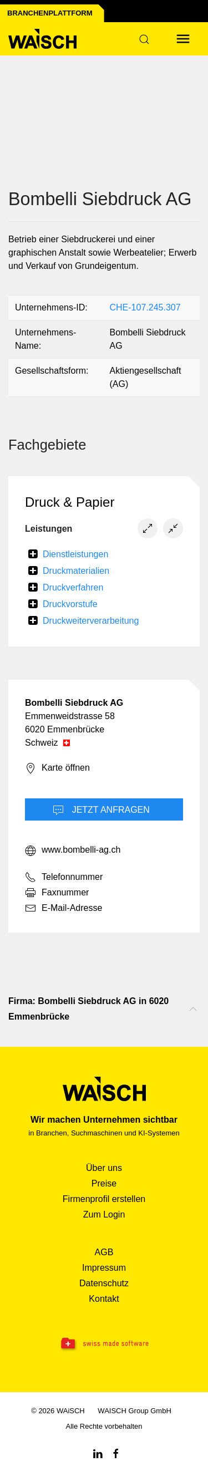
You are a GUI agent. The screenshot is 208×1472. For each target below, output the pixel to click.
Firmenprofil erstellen (104, 1199)
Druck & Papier (69, 502)
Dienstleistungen (75, 554)
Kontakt (104, 1298)
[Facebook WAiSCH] (115, 1453)
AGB (104, 1252)
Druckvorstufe (70, 604)
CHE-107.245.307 (145, 307)
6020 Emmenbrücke (64, 729)
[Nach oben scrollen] (193, 1009)
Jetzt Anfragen (101, 810)
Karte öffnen (57, 768)
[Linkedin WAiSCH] (97, 1453)
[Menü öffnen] (183, 39)
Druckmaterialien (76, 570)
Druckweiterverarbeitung (91, 620)
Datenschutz (104, 1283)
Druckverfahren (73, 587)
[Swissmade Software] (104, 1344)
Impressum (104, 1267)
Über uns (104, 1168)
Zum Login (104, 1214)
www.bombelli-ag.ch (72, 850)
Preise (104, 1183)
